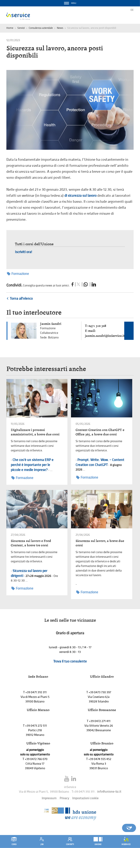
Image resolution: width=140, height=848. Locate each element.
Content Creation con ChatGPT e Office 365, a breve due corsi (100, 432)
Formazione (18, 273)
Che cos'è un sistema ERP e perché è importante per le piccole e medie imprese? (32, 465)
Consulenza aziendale (41, 28)
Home (9, 28)
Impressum (49, 798)
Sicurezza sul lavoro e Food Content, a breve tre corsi (31, 543)
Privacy (64, 798)
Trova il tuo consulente (70, 661)
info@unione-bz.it (109, 792)
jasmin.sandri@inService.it (105, 336)
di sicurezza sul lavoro (80, 196)
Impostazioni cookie (85, 798)
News (60, 28)
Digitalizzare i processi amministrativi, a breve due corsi (35, 432)
